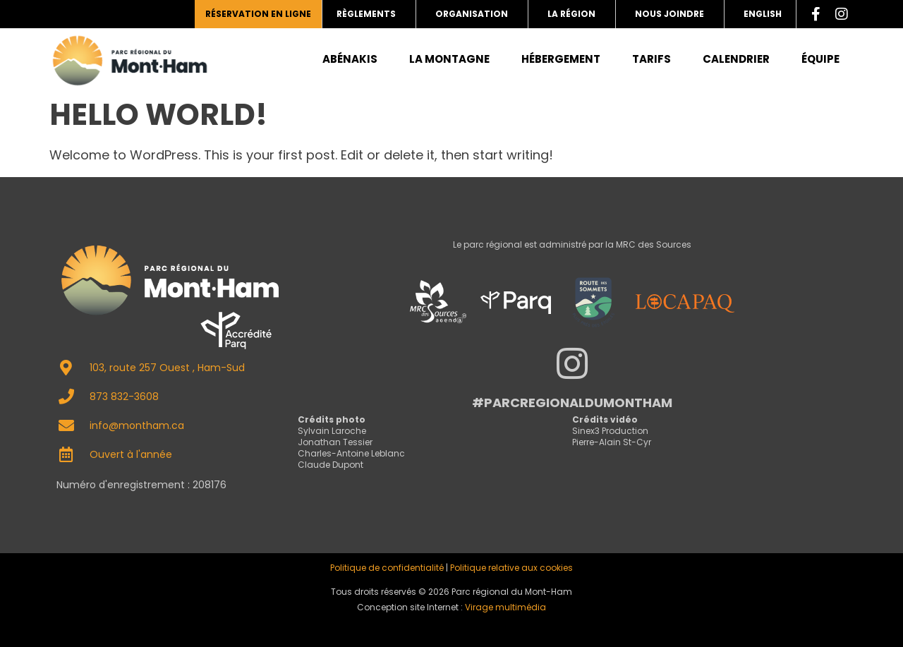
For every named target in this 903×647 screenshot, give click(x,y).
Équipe (820, 59)
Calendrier (736, 59)
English (763, 14)
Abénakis (349, 59)
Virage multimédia (505, 607)
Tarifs (651, 59)
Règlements (366, 14)
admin (451, 625)
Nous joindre (669, 14)
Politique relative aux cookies (511, 568)
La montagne (449, 59)
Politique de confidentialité (387, 568)
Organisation (471, 14)
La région (571, 14)
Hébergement (560, 59)
